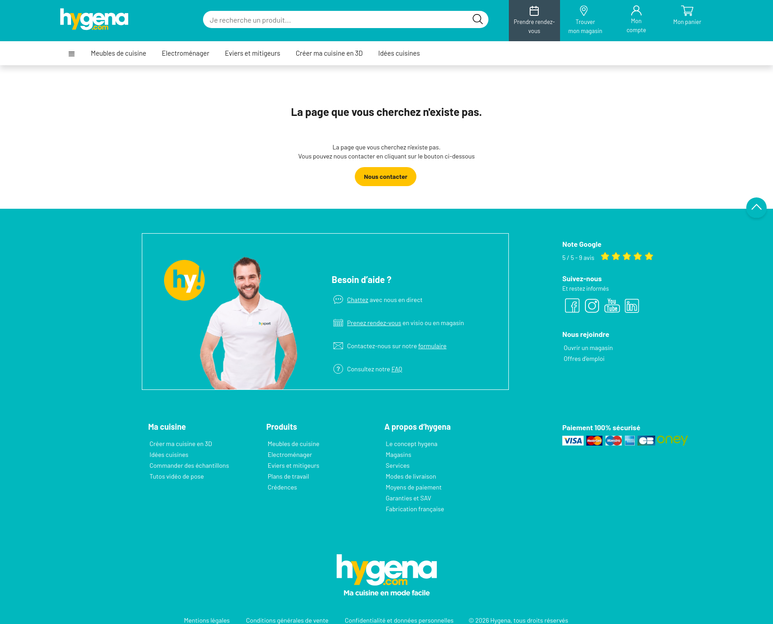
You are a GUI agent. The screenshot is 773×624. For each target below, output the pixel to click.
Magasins (398, 454)
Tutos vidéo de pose (177, 476)
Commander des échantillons (189, 465)
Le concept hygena (411, 443)
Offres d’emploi (584, 358)
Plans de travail (288, 476)
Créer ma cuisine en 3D (329, 53)
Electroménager (185, 53)
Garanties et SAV (408, 498)
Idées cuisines (399, 53)
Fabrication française (415, 509)
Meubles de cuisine (118, 53)
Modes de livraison (411, 476)
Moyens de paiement (413, 487)
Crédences (282, 487)
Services (397, 465)
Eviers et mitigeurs (252, 53)
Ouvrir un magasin (588, 347)
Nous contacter (385, 176)
